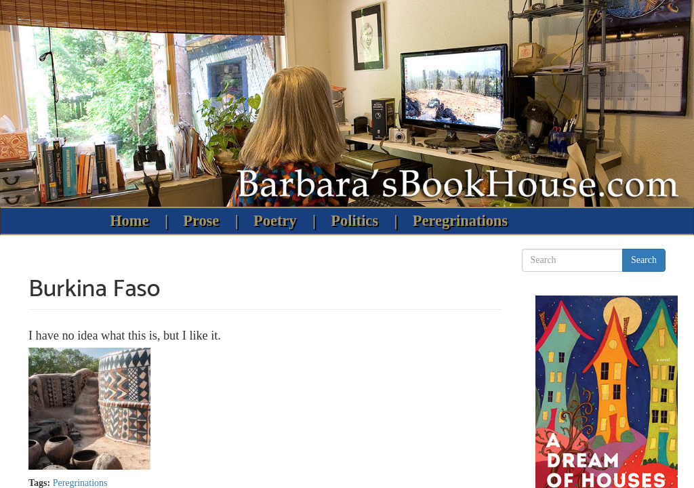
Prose (201, 220)
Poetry (274, 220)
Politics (354, 220)
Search (644, 260)
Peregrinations (460, 220)
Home (129, 220)
